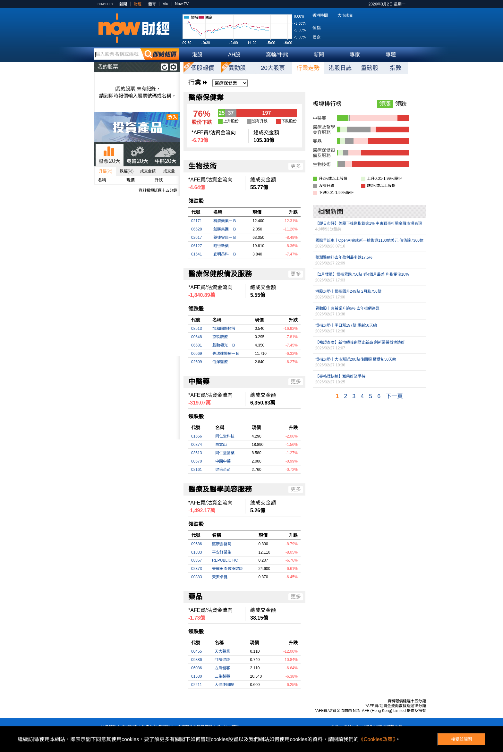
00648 (196, 337)
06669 (196, 353)
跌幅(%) (127, 171)
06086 (196, 668)
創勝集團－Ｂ (224, 229)
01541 (196, 254)
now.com (105, 4)
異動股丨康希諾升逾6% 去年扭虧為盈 (347, 308)
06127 (196, 246)
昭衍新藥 (221, 246)
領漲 (385, 104)
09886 (196, 659)
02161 (196, 469)
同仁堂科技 (224, 436)
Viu (165, 4)
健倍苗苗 (223, 469)
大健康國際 (224, 684)
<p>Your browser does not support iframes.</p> (137, 397)
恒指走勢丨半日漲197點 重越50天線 (346, 325)
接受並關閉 (461, 739)
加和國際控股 (223, 328)
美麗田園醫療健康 (227, 568)
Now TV (182, 4)
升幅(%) (106, 171)
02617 (196, 237)
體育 (152, 4)
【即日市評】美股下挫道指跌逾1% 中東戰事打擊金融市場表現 (368, 223)
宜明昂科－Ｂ (224, 254)
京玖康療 (220, 337)
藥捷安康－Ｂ (224, 237)
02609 (196, 362)
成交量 (169, 171)
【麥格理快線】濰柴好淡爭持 (340, 376)
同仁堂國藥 (224, 453)
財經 (137, 4)
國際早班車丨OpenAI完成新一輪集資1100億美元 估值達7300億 (369, 240)
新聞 (123, 4)
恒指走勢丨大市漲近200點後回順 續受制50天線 (355, 359)
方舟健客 (222, 668)
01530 (196, 676)
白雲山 (221, 444)
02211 (196, 684)
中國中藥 (223, 461)
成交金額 (148, 171)
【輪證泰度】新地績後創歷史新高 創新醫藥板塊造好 (360, 342)
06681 (196, 345)
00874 (196, 444)
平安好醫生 (221, 552)
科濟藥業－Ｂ (224, 221)
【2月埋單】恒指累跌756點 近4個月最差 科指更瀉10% (362, 274)
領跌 (401, 104)
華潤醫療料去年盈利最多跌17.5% (343, 257)
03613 (196, 453)
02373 (196, 568)
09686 (196, 544)
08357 (196, 560)
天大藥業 (222, 651)
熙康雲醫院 (221, 544)
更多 (296, 166)
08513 (196, 328)
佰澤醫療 (220, 362)
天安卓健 (219, 577)
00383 (196, 577)
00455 (196, 651)
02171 (196, 221)
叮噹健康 (222, 659)
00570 (196, 461)
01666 (196, 436)
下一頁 (394, 396)
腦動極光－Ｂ (223, 345)
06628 (196, 229)
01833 (196, 552)
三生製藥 (222, 676)
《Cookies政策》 (377, 739)
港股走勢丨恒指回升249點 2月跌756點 (348, 291)
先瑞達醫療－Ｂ (225, 353)
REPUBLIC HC (225, 560)
